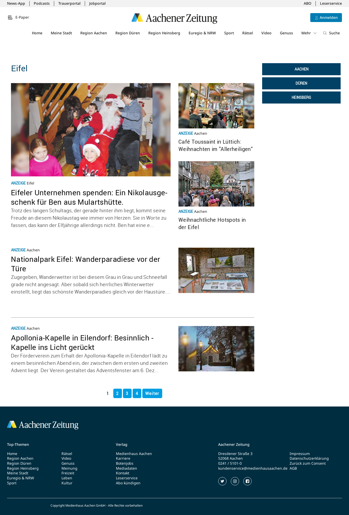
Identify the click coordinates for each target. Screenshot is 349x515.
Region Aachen (93, 32)
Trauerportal (69, 3)
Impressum (300, 453)
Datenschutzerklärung (309, 458)
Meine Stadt (61, 32)
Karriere (123, 458)
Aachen (301, 69)
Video (266, 32)
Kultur (66, 483)
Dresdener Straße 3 (235, 453)
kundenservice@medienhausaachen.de (253, 468)
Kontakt (122, 473)
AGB (293, 468)
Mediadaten (126, 468)
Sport (229, 32)
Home (37, 32)
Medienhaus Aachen (134, 453)
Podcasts (42, 3)
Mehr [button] (309, 32)
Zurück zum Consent (308, 463)
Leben (66, 478)
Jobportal (97, 3)
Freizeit (67, 473)
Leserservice (331, 3)
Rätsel (247, 32)
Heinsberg (301, 97)
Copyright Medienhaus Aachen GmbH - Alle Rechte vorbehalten (96, 505)
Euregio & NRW (202, 32)
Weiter (152, 393)
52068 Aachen (230, 458)
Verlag (121, 444)
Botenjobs (124, 463)
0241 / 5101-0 (230, 463)
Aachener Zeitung (234, 444)
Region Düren (127, 32)
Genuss (286, 32)
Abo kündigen (128, 483)
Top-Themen (18, 444)
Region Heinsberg (164, 32)
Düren (301, 83)
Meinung (69, 468)
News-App (16, 3)
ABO (307, 3)
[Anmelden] (326, 17)
